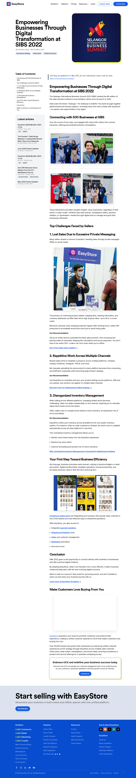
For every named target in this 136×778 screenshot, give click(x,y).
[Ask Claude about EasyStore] (105, 729)
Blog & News (76, 733)
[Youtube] (34, 767)
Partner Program (105, 747)
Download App (51, 754)
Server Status (76, 743)
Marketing (23, 737)
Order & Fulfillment (50, 743)
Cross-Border (20, 762)
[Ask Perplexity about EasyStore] (114, 729)
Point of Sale (48, 733)
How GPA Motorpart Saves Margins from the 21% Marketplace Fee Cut (28, 170)
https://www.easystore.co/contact (62, 78)
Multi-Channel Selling (23, 744)
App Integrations (49, 750)
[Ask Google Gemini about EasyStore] (109, 729)
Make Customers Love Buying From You (29, 109)
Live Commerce (21, 755)
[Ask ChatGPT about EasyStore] (101, 729)
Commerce (23, 729)
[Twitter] (29, 767)
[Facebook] (16, 767)
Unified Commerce (50, 53)
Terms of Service (106, 773)
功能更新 (25, 131)
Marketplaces (20, 752)
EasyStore (54, 636)
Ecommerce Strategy (23, 53)
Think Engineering (105, 754)
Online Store (37, 53)
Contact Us (85, 674)
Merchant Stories (34, 177)
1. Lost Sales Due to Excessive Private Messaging (30, 87)
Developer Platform (106, 750)
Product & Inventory (50, 740)
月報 (20, 131)
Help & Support (76, 736)
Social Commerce (21, 748)
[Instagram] (21, 767)
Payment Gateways (50, 747)
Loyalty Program (49, 736)
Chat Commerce (21, 759)
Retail (21, 733)
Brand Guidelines (105, 743)
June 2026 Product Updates (28, 149)
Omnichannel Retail (23, 177)
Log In (93, 4)
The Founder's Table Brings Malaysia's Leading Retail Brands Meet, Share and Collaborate (30, 138)
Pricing (73, 4)
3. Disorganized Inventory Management (25, 96)
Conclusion (21, 105)
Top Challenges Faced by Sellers (28, 83)
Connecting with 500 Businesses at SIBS (29, 79)
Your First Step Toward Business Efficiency (28, 101)
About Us (102, 740)
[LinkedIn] (25, 767)
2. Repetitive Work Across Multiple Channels (28, 92)
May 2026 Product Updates (28, 182)
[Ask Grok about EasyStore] (118, 729)
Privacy (116, 773)
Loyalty (21, 741)
